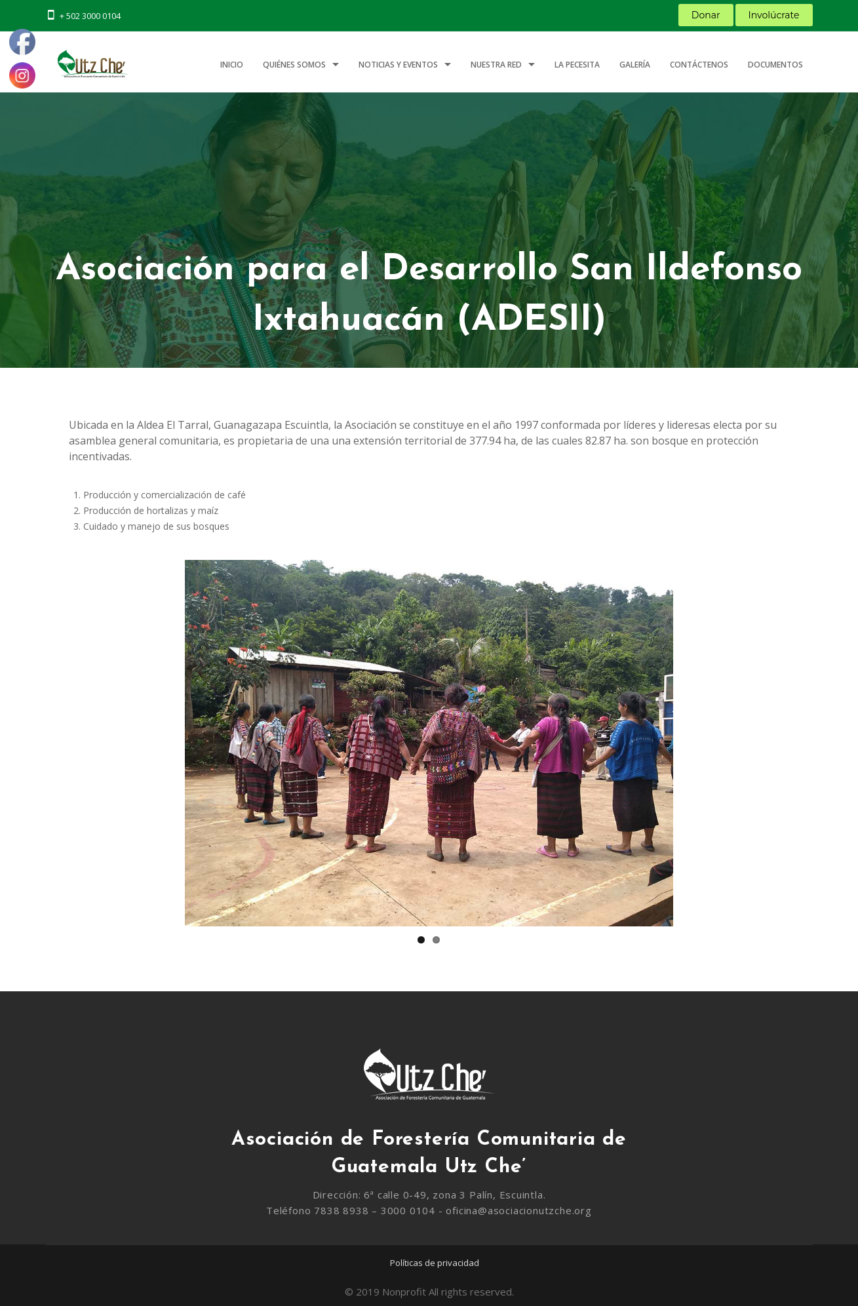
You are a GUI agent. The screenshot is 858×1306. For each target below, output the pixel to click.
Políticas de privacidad (434, 1263)
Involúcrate (774, 15)
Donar (706, 15)
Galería (634, 64)
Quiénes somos (294, 64)
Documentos (775, 64)
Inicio (231, 64)
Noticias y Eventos (398, 64)
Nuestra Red (496, 64)
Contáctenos (699, 64)
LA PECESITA (577, 64)
